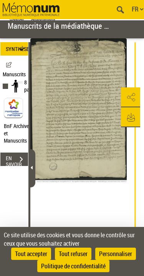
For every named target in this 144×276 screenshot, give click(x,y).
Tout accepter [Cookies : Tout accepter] (31, 254)
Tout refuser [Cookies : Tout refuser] (73, 254)
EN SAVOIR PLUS (17, 160)
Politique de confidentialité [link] (73, 266)
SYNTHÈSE (17, 49)
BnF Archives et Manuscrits (18, 133)
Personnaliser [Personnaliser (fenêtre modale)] (115, 254)
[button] (130, 97)
